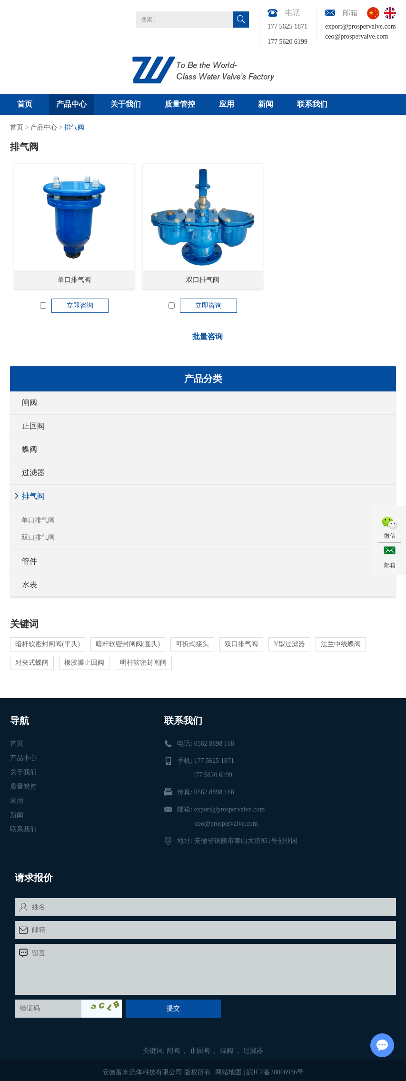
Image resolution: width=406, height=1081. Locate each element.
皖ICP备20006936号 (275, 1072)
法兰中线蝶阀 (341, 644)
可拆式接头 (192, 644)
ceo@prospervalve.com (356, 36)
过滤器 (33, 473)
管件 (29, 561)
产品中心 (71, 104)
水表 (29, 585)
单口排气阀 (74, 279)
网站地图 (228, 1072)
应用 (226, 104)
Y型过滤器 (289, 644)
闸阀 (29, 403)
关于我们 (125, 104)
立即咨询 (80, 305)
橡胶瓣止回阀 (84, 662)
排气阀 (74, 127)
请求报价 (34, 877)
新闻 (265, 104)
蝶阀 (29, 449)
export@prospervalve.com (360, 26)
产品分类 (203, 378)
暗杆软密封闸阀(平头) (47, 644)
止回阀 (33, 426)
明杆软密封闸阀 (143, 662)
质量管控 (180, 104)
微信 (390, 535)
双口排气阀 (202, 279)
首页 (24, 104)
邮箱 (390, 565)
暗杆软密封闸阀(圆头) (128, 644)
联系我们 (312, 104)
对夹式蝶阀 (32, 662)
